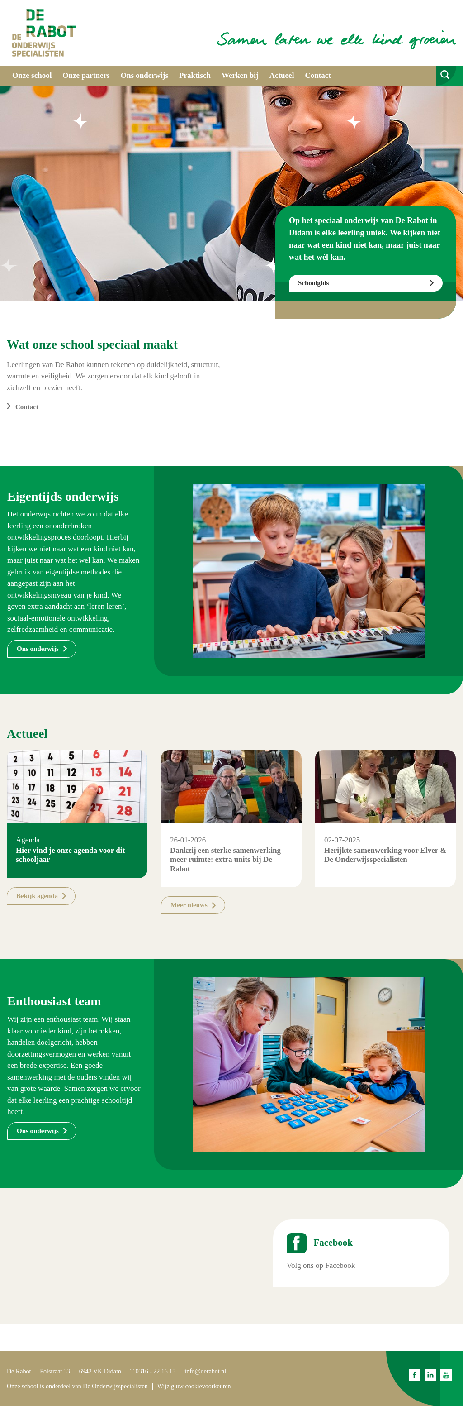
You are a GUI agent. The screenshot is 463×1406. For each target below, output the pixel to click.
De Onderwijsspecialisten (115, 1386)
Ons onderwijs (144, 75)
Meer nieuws (189, 905)
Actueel (281, 75)
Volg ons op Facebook (321, 1265)
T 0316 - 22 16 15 (152, 1371)
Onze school (32, 75)
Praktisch (195, 75)
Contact (318, 75)
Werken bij (240, 75)
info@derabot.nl (205, 1371)
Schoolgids (313, 283)
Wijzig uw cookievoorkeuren (194, 1386)
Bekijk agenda (37, 895)
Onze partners (85, 75)
